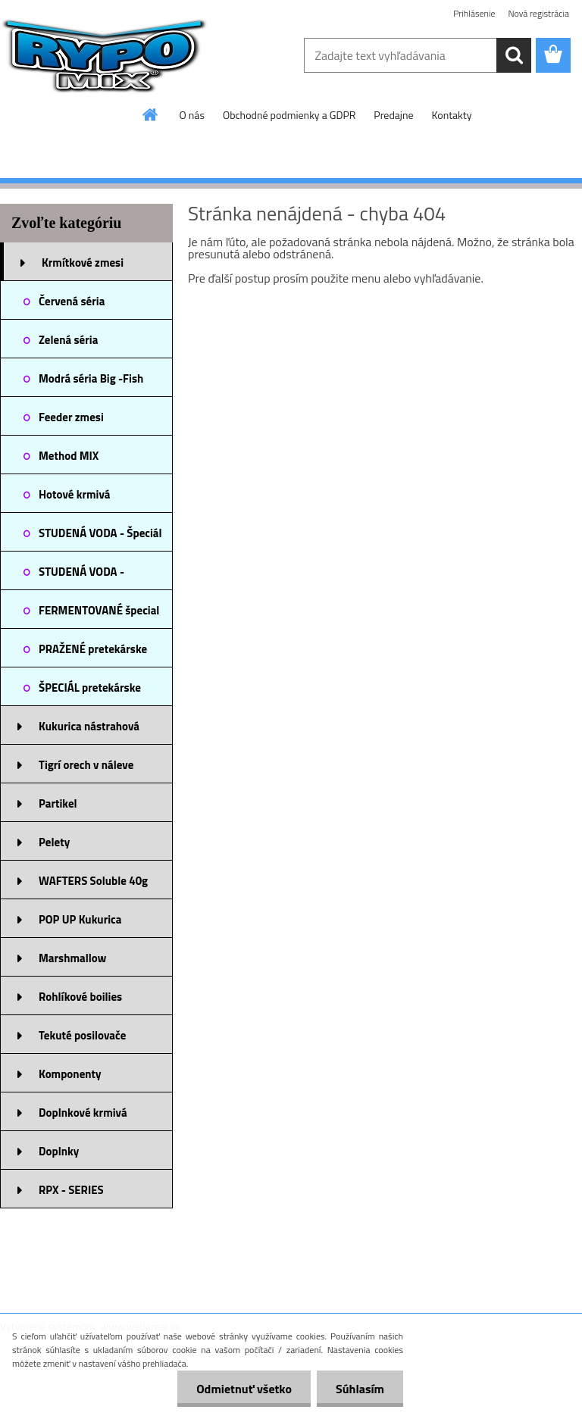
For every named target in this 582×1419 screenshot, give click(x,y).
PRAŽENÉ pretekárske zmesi (93, 653)
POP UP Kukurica (80, 919)
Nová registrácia (538, 13)
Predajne (393, 115)
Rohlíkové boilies (80, 996)
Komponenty (70, 1074)
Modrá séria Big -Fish (91, 378)
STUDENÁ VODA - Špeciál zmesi (100, 538)
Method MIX (69, 455)
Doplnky (59, 1151)
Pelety (54, 842)
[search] (513, 55)
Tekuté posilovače (82, 1035)
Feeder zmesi (71, 417)
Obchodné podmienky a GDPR (289, 115)
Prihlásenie (474, 13)
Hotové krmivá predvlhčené (75, 499)
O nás (192, 115)
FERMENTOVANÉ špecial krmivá (99, 615)
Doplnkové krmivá (83, 1112)
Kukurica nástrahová (89, 726)
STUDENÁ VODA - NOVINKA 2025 (81, 576)
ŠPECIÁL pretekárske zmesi (90, 692)
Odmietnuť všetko (244, 1389)
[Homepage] (151, 114)
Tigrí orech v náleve (86, 765)
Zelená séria (68, 339)
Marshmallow (72, 958)
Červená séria (72, 301)
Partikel (58, 803)
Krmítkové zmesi (83, 262)
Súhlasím (360, 1389)
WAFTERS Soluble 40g (93, 880)
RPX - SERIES (71, 1190)
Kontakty (452, 115)
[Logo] (104, 56)
